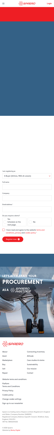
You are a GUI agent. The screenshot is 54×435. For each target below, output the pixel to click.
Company (5, 193)
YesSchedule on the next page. (14, 222)
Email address (7, 204)
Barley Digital (15, 430)
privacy (18, 233)
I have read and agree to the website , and (25, 231)
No (34, 222)
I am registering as (8, 171)
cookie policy (30, 233)
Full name (5, 182)
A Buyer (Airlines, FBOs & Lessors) (17, 176)
